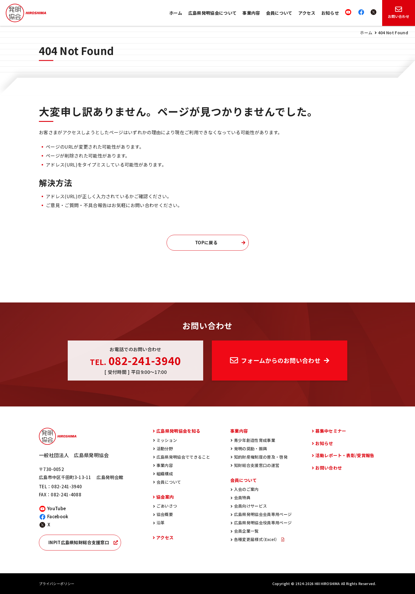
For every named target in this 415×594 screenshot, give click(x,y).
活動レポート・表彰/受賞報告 (344, 455)
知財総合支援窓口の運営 (257, 465)
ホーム (175, 13)
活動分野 (164, 448)
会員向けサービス (250, 506)
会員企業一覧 (246, 531)
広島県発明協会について (212, 13)
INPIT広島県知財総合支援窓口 (78, 542)
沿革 (160, 522)
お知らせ (330, 13)
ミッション (166, 440)
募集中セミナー (330, 431)
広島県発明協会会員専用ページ (263, 514)
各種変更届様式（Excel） (256, 539)
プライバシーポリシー (56, 583)
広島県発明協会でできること (183, 457)
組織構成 (164, 473)
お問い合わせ (328, 468)
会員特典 (242, 497)
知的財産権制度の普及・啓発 (261, 457)
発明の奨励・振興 (250, 448)
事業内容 (251, 13)
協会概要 (164, 514)
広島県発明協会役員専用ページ (263, 522)
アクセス (307, 13)
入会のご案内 (246, 489)
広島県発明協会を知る (178, 431)
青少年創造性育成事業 (254, 440)
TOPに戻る (206, 242)
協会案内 (165, 497)
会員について (279, 13)
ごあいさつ (166, 506)
